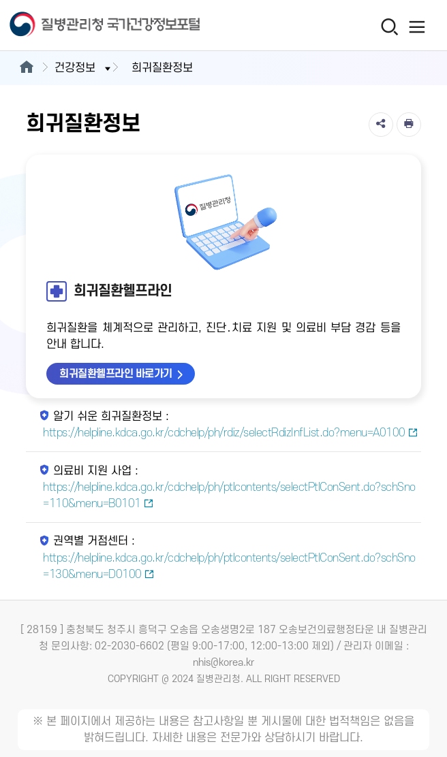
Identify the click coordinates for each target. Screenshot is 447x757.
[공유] (381, 124)
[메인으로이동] (26, 68)
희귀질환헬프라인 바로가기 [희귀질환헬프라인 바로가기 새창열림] (115, 374)
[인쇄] (409, 124)
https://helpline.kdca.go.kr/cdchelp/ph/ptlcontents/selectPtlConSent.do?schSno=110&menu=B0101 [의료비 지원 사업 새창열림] (229, 495)
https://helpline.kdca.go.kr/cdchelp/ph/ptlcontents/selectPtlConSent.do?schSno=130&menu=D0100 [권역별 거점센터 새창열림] (229, 566)
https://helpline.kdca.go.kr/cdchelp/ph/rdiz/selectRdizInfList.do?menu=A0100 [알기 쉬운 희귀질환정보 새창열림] (230, 433)
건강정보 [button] (84, 68)
